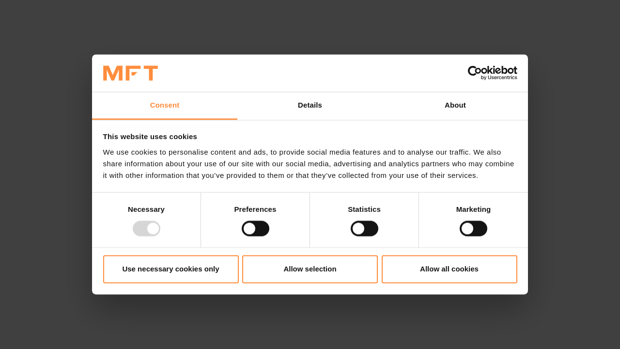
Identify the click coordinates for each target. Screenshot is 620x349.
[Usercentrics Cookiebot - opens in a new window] (475, 73)
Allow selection (309, 269)
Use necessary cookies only (170, 269)
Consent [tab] (165, 105)
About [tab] (455, 105)
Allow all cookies (449, 269)
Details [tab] (310, 105)
